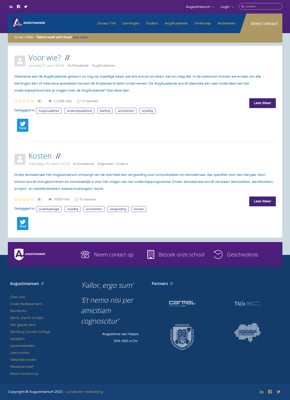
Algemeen (105, 164)
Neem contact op (114, 254)
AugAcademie (176, 23)
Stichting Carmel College (30, 332)
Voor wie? (45, 58)
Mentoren (18, 311)
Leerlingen (130, 23)
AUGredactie (78, 65)
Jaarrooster (20, 353)
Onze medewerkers (26, 304)
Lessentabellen (22, 346)
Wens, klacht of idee (26, 318)
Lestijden (17, 339)
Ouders (152, 23)
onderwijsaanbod (79, 111)
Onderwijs (202, 23)
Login (226, 7)
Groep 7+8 (106, 23)
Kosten (40, 156)
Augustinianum (200, 7)
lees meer (81, 37)
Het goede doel (23, 325)
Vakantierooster (23, 360)
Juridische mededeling (84, 392)
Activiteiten (226, 23)
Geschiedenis (242, 254)
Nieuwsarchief (21, 366)
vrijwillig (147, 111)
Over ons (17, 297)
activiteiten (126, 111)
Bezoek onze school (181, 254)
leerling (105, 111)
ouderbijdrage (49, 209)
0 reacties (87, 101)
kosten (139, 209)
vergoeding (118, 209)
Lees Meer (262, 103)
